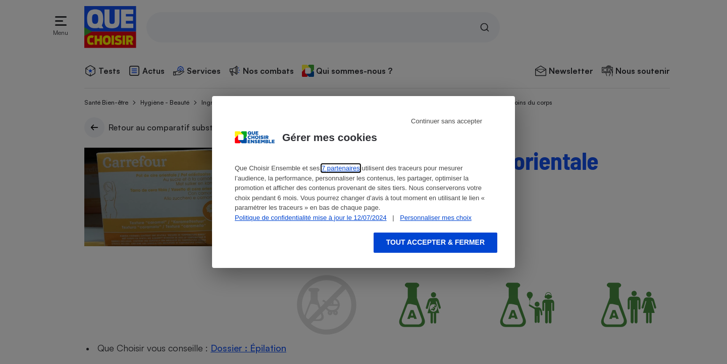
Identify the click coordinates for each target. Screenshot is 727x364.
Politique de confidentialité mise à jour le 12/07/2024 (311, 217)
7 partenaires (341, 168)
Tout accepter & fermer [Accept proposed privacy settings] (435, 242)
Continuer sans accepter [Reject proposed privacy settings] (446, 121)
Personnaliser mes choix (436, 217)
